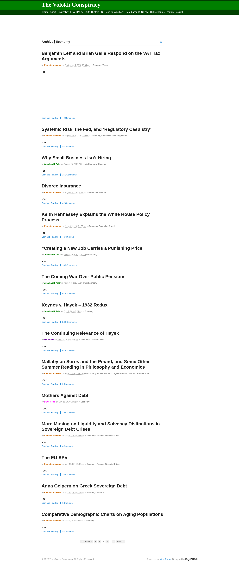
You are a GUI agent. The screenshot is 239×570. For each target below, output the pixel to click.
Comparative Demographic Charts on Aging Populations (102, 514)
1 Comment (67, 503)
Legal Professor (120, 373)
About (53, 12)
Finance (102, 192)
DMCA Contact (157, 12)
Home (45, 12)
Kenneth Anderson (53, 65)
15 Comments (68, 474)
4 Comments (68, 237)
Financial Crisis (108, 136)
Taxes (105, 65)
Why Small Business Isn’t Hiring (76, 157)
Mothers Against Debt (65, 395)
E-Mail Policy (76, 12)
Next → (120, 541)
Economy (97, 65)
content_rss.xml (175, 12)
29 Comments (68, 412)
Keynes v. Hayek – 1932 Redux (74, 304)
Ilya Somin (49, 340)
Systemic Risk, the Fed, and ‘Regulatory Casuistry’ (96, 129)
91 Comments (68, 293)
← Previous (87, 541)
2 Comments (68, 384)
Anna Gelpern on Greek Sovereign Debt (84, 485)
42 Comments (68, 203)
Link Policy (63, 12)
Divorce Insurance (61, 185)
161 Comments (69, 175)
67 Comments (68, 350)
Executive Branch (107, 226)
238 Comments (69, 322)
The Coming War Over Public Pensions (84, 276)
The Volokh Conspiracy (71, 4)
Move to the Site (59, 16)
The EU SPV (55, 457)
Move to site (88, 16)
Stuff (87, 12)
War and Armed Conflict (139, 373)
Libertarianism (97, 340)
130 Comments (69, 265)
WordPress (165, 559)
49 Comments (68, 118)
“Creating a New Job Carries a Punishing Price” (93, 248)
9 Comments (68, 146)
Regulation (122, 136)
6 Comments (68, 446)
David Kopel (49, 402)
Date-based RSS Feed (137, 12)
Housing (102, 164)
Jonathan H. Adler (52, 164)
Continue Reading (50, 118)
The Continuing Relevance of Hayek (80, 333)
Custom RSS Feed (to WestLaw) (107, 12)
